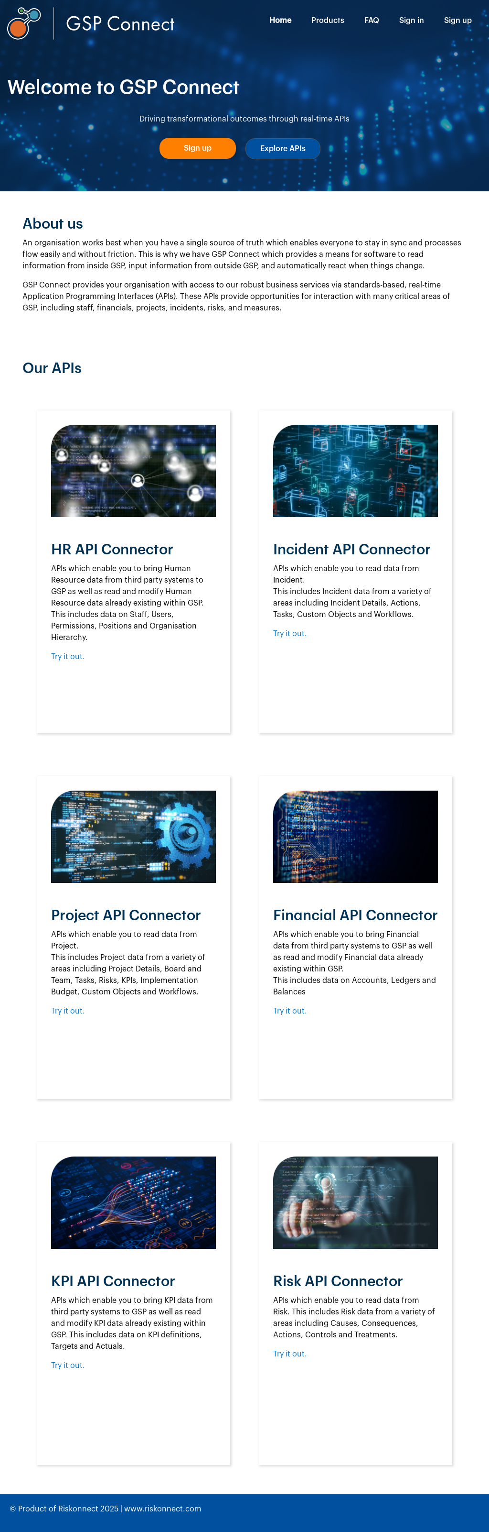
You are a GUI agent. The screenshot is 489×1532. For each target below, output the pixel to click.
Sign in (411, 20)
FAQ (371, 20)
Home (280, 20)
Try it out (289, 1011)
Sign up (458, 20)
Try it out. (68, 657)
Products (327, 20)
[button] (197, 148)
